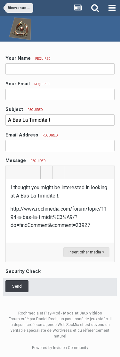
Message (25, 160)
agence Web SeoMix (61, 324)
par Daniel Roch (44, 319)
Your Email (27, 84)
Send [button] (17, 286)
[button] (11, 172)
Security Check (23, 271)
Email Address (31, 135)
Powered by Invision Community (60, 347)
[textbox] (60, 211)
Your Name (28, 58)
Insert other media (86, 252)
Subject (24, 109)
